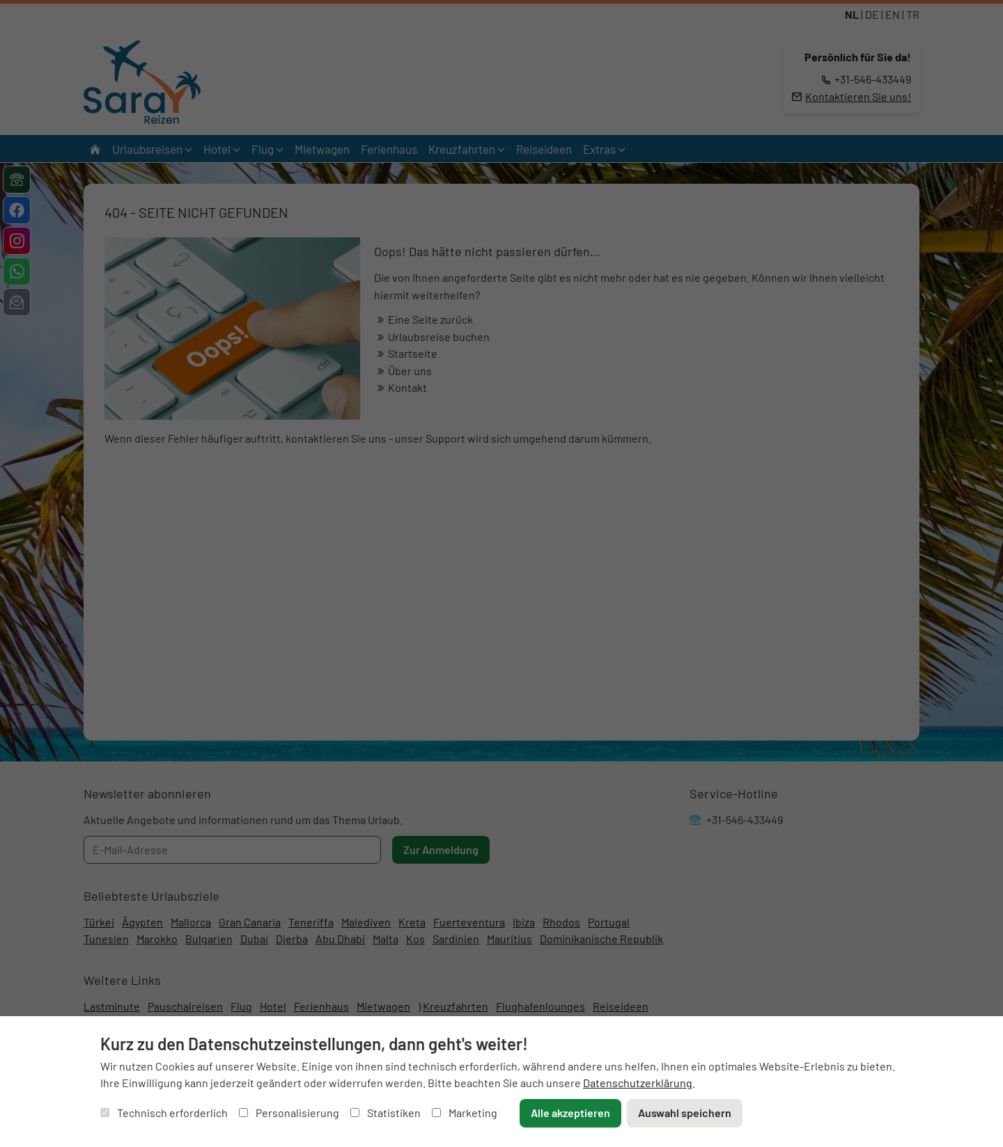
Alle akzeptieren (570, 1112)
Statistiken (385, 1112)
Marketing (464, 1112)
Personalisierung (289, 1112)
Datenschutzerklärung (637, 1082)
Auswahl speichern (684, 1112)
